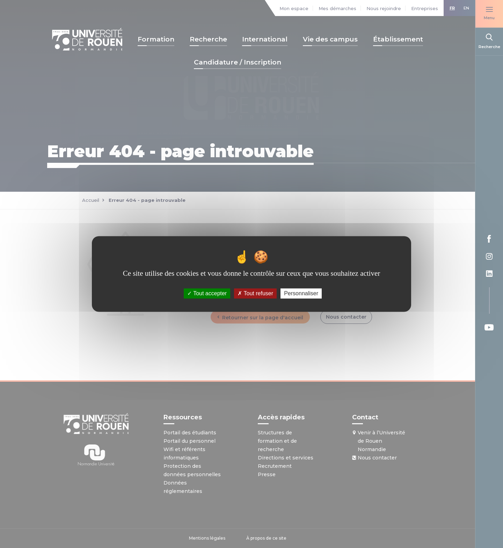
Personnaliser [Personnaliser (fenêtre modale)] (301, 293)
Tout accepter (207, 293)
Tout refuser (255, 293)
